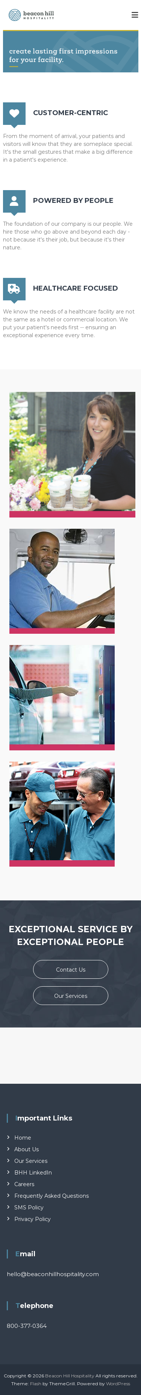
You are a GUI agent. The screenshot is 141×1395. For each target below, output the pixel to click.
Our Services (70, 996)
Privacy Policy (32, 1219)
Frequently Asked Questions (51, 1195)
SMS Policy (29, 1207)
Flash (35, 1383)
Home (22, 1137)
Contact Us (70, 969)
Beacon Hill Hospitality (69, 1375)
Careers (24, 1184)
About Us (26, 1149)
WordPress (118, 1383)
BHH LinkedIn (33, 1172)
